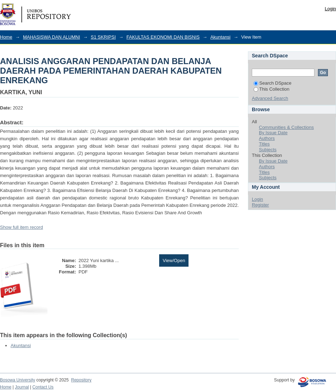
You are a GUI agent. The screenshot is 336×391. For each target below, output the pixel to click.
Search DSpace (272, 83)
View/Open (174, 260)
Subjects (268, 149)
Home (6, 37)
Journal (22, 387)
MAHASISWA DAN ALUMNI (51, 37)
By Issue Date (273, 132)
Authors (267, 138)
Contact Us (43, 387)
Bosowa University (17, 380)
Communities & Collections (286, 127)
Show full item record (21, 227)
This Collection (271, 89)
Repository (81, 380)
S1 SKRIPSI (103, 37)
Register (260, 205)
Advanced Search (270, 98)
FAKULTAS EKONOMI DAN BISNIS (163, 37)
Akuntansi (220, 37)
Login (330, 8)
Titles (264, 144)
